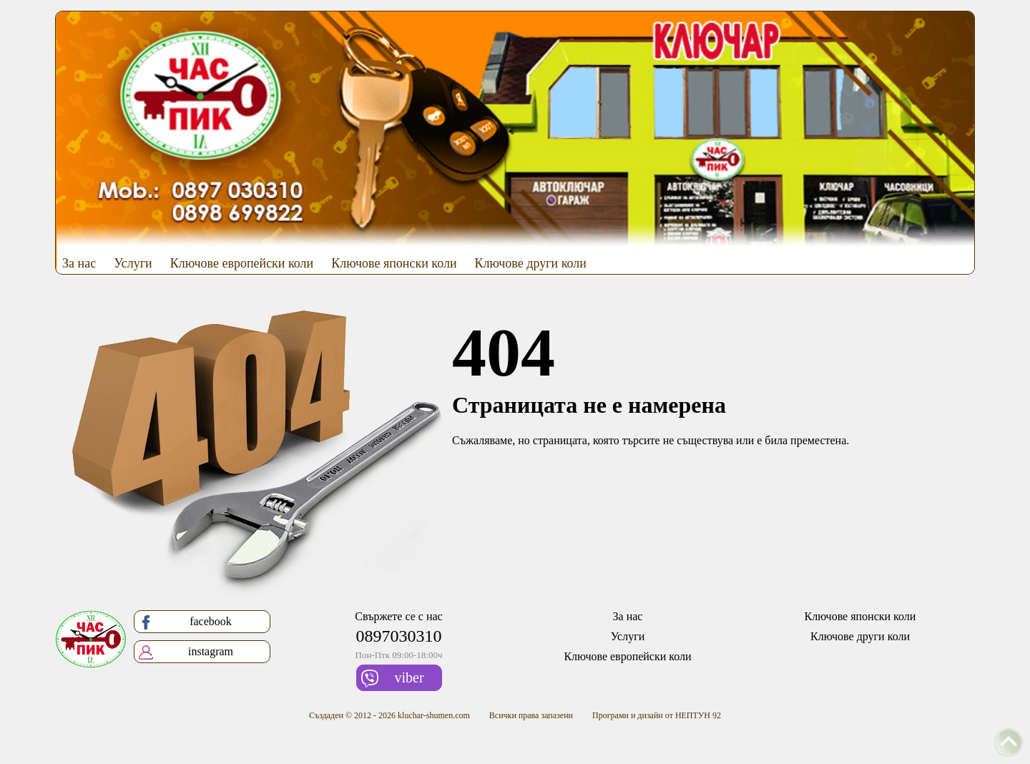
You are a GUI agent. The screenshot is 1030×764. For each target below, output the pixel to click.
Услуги (133, 263)
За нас (79, 263)
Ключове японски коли (393, 263)
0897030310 (399, 636)
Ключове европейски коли (242, 263)
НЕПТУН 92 (698, 715)
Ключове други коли (531, 263)
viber (392, 678)
